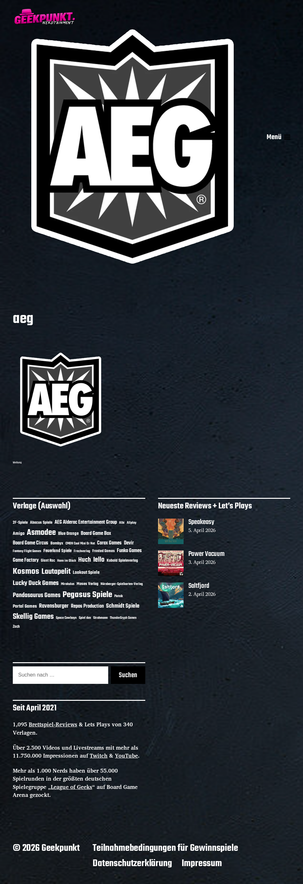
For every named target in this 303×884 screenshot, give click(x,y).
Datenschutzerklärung (132, 863)
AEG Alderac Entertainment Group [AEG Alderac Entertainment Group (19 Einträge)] (86, 522)
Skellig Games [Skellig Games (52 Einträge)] (33, 617)
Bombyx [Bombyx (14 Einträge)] (56, 543)
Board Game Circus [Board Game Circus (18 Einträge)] (30, 543)
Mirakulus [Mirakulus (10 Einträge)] (67, 584)
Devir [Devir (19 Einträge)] (129, 543)
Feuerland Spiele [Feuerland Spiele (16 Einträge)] (57, 550)
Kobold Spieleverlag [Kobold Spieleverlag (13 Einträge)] (122, 561)
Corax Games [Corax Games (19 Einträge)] (109, 543)
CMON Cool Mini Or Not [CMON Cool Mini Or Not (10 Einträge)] (80, 543)
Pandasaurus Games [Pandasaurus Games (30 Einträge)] (36, 595)
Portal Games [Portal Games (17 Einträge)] (25, 606)
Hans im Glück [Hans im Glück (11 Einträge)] (66, 561)
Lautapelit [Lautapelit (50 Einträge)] (56, 572)
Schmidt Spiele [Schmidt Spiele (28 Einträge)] (123, 606)
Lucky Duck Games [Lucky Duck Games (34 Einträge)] (36, 583)
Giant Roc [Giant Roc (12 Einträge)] (48, 561)
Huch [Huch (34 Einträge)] (84, 560)
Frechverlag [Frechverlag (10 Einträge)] (82, 551)
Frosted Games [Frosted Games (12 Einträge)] (103, 551)
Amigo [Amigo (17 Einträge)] (19, 533)
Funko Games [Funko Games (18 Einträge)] (129, 551)
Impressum (202, 863)
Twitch (99, 755)
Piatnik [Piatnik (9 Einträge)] (118, 596)
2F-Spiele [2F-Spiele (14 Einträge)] (20, 522)
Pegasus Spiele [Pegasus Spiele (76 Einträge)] (87, 595)
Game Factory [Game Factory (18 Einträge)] (26, 560)
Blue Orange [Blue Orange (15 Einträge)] (68, 533)
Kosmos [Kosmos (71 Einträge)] (26, 571)
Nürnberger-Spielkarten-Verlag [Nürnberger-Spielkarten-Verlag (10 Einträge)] (122, 584)
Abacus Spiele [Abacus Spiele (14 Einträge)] (41, 522)
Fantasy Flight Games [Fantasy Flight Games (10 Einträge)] (27, 551)
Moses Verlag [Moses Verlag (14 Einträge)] (87, 584)
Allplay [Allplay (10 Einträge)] (131, 522)
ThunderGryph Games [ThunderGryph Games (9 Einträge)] (123, 618)
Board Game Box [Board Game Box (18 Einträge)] (96, 533)
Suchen (128, 675)
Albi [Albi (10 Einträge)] (122, 522)
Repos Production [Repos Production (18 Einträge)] (87, 606)
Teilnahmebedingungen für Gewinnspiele (165, 848)
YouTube (126, 755)
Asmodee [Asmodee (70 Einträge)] (41, 532)
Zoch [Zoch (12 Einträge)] (16, 627)
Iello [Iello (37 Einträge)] (98, 560)
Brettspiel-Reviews (53, 724)
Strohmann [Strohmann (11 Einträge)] (100, 618)
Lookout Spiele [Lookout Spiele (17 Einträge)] (86, 572)
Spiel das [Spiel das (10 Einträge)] (85, 617)
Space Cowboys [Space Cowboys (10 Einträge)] (66, 617)
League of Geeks (71, 787)
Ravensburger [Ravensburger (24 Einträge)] (54, 606)
